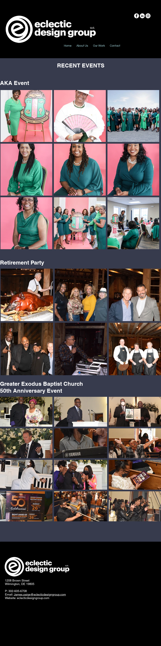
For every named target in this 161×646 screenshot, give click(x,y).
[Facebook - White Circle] (136, 15)
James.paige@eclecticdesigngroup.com (40, 594)
